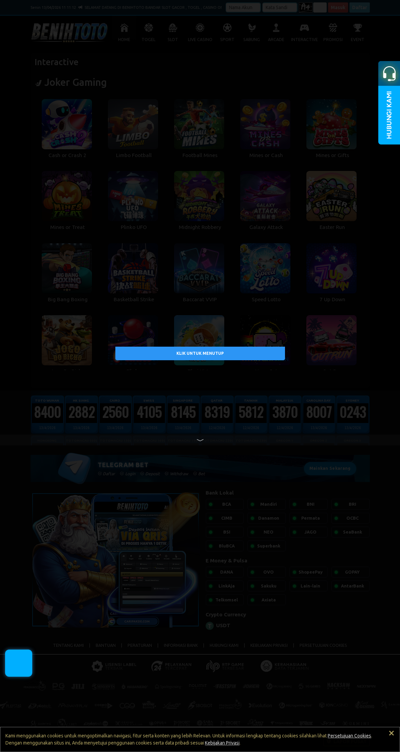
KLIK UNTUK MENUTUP (200, 353)
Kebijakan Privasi (222, 743)
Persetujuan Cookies (349, 735)
